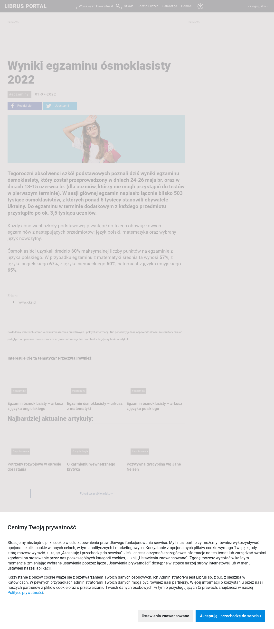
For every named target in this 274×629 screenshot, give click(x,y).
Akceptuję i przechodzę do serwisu (230, 616)
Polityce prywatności (25, 592)
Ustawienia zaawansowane (165, 616)
